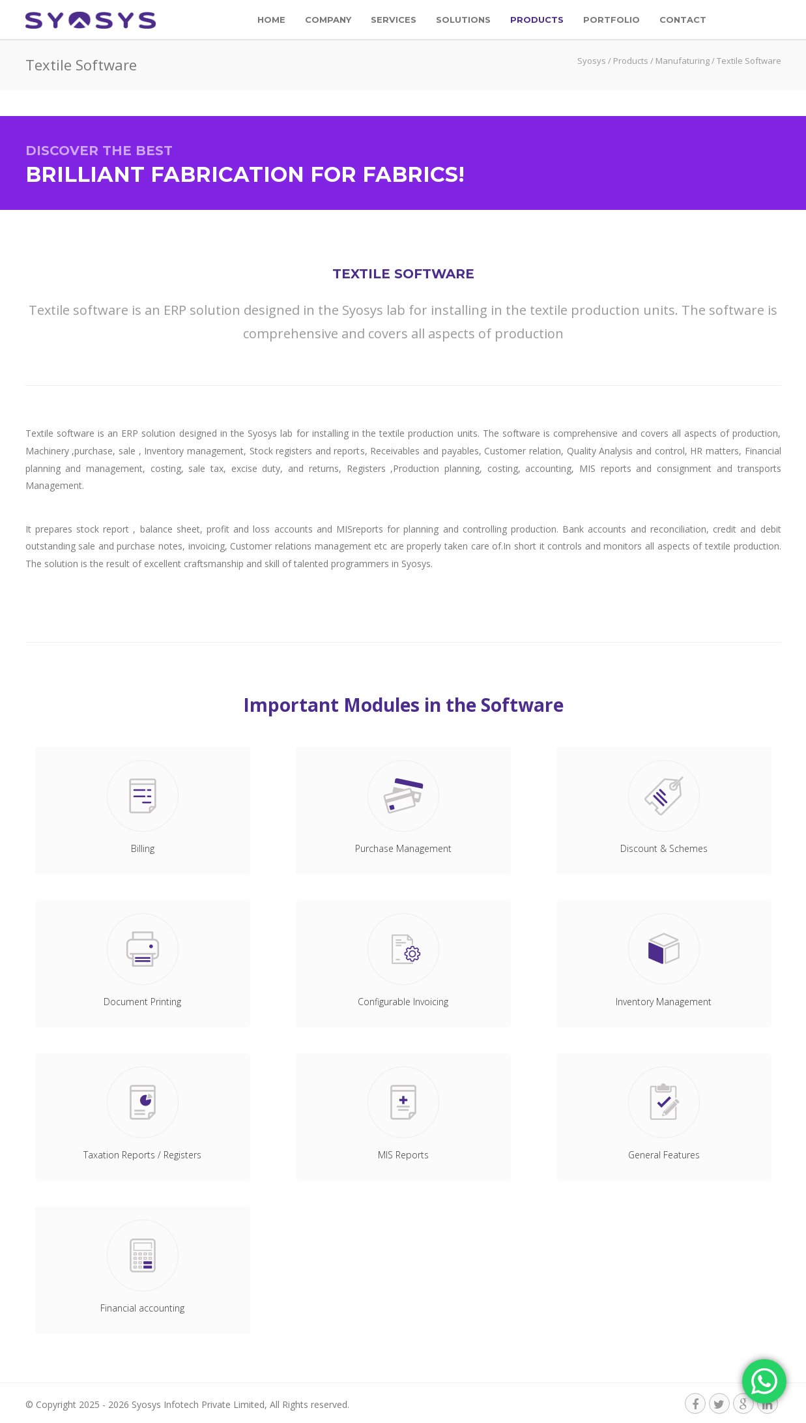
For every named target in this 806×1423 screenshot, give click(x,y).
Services (393, 19)
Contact (682, 19)
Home (271, 19)
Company (328, 19)
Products (537, 19)
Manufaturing (682, 60)
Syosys (591, 60)
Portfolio (611, 19)
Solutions (463, 19)
